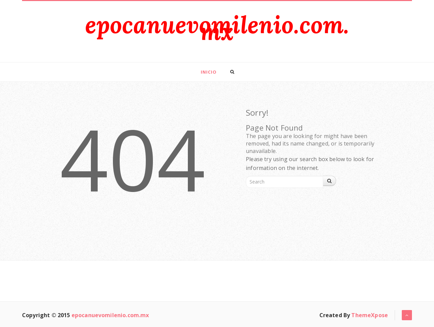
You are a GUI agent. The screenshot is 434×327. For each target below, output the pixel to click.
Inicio (209, 72)
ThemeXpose (369, 315)
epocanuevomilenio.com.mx (217, 27)
